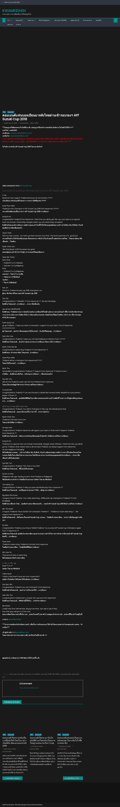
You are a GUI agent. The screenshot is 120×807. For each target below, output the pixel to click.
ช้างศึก (50, 674)
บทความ (31, 20)
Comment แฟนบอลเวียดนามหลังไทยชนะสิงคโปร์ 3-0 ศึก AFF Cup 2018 (14, 778)
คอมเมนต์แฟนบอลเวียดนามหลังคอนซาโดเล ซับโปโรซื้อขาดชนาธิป (69, 740)
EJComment (23, 123)
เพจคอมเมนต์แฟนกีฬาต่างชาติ (21, 133)
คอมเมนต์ (19, 20)
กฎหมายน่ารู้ (74, 20)
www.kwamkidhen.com (19, 136)
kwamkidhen (14, 10)
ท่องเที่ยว (99, 20)
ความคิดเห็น (36, 674)
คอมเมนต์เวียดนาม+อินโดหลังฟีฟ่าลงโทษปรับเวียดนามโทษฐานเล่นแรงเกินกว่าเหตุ (42, 740)
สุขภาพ (9, 24)
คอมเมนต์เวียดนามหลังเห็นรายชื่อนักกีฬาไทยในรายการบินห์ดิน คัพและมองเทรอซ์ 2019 (14, 741)
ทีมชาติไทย (56, 674)
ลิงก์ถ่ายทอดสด (44, 20)
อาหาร (18, 24)
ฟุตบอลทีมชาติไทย (14, 619)
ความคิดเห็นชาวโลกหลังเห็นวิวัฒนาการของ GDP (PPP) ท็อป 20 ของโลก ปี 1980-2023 (74, 778)
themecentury (37, 805)
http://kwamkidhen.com (29, 688)
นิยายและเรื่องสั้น (61, 20)
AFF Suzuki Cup (26, 186)
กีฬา (4, 112)
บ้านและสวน (87, 20)
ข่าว (8, 20)
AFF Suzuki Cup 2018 (16, 674)
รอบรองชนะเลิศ (66, 674)
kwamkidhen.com (22, 632)
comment (27, 674)
